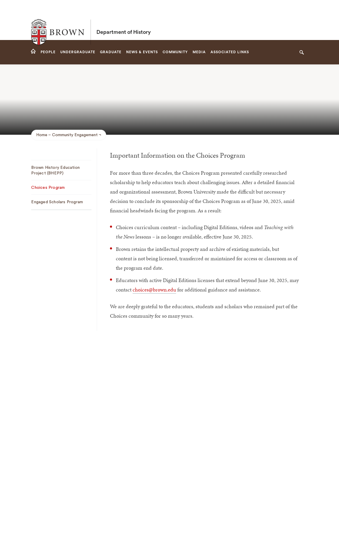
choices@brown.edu (154, 289)
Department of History (123, 20)
